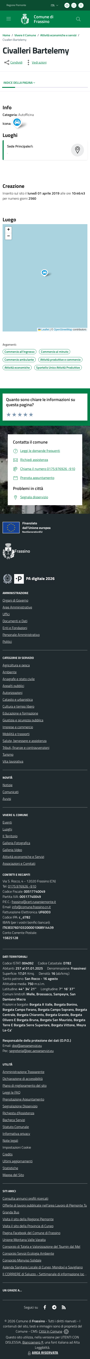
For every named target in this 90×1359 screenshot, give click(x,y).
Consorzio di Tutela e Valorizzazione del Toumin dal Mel (41, 1246)
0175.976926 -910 (22, 886)
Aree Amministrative (17, 607)
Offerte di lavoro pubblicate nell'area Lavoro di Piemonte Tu (45, 1205)
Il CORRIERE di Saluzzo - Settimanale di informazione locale (45, 1274)
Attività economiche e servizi (58, 35)
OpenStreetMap (63, 329)
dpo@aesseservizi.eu (27, 1045)
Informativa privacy (16, 1133)
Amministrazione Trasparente (23, 1071)
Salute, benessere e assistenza (25, 740)
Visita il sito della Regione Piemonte (28, 1219)
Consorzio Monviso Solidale (22, 1260)
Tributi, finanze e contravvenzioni (26, 747)
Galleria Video (12, 849)
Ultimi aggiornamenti (18, 1161)
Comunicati (11, 791)
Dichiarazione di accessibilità (23, 1078)
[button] (47, 273)
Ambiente (10, 672)
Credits (7, 1154)
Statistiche (10, 1168)
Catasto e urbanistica (18, 699)
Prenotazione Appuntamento (23, 1099)
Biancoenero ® (32, 1342)
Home (6, 35)
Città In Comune (50, 1331)
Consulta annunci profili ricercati (25, 1198)
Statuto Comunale (16, 1126)
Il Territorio (10, 836)
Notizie (7, 784)
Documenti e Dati (15, 620)
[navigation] (8, 18)
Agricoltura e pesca (16, 665)
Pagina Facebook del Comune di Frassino (31, 1232)
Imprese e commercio (18, 727)
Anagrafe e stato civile (19, 678)
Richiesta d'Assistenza (18, 1113)
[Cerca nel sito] (78, 19)
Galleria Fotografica (16, 842)
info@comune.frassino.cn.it (31, 906)
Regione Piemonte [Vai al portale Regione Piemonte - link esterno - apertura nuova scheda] (16, 5)
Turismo (8, 754)
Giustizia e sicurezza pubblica (23, 720)
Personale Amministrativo (21, 634)
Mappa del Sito (13, 1174)
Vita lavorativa (13, 761)
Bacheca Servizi (14, 1119)
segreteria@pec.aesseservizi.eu (31, 1050)
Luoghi (7, 829)
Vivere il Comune (25, 35)
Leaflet (43, 329)
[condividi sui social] (13, 62)
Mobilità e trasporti (16, 733)
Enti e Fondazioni (15, 627)
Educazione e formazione (20, 713)
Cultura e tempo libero (18, 706)
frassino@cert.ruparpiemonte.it (34, 901)
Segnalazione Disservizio (20, 1106)
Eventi (7, 822)
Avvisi (7, 798)
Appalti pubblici (13, 685)
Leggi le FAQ (11, 1092)
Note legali (10, 1140)
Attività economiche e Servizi (23, 856)
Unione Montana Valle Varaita (24, 1239)
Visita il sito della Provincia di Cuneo (28, 1225)
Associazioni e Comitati (19, 863)
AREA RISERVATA (42, 1352)
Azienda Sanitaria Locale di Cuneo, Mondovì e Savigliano (43, 1267)
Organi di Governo (15, 600)
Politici (7, 641)
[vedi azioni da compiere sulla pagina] (35, 62)
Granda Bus (11, 1212)
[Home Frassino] (43, 19)
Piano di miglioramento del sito (25, 1085)
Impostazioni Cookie (17, 1147)
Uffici (6, 614)
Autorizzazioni (12, 692)
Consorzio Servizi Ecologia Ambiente (28, 1253)
